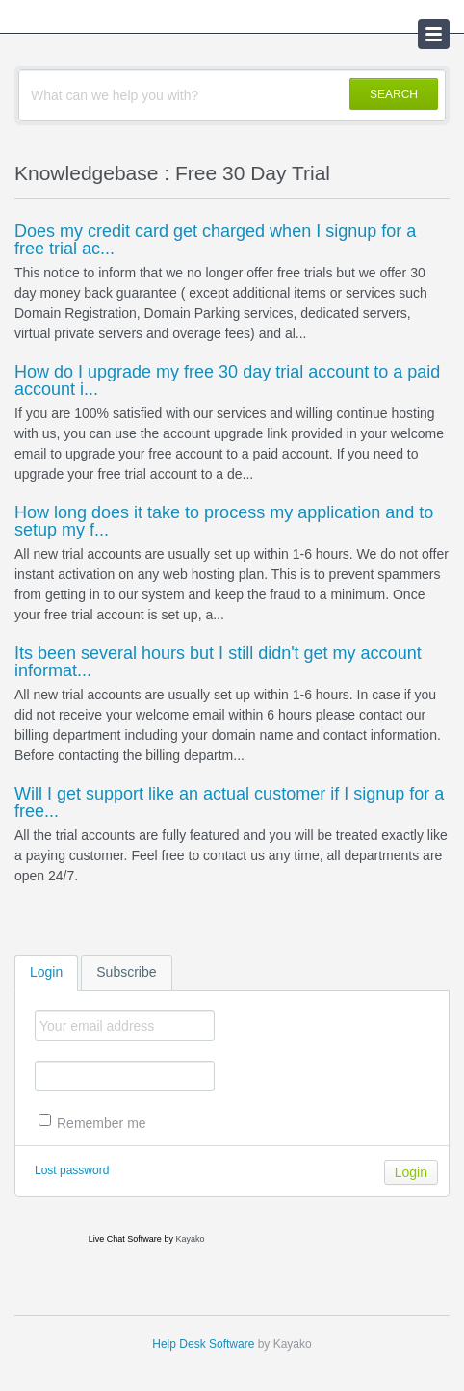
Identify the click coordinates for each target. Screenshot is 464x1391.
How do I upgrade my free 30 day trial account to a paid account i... (227, 380)
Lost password (72, 1170)
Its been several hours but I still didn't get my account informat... (218, 661)
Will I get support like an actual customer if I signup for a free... (229, 802)
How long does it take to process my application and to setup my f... (223, 521)
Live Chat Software (125, 1239)
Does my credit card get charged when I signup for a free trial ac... (215, 240)
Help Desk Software (203, 1344)
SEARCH (394, 94)
